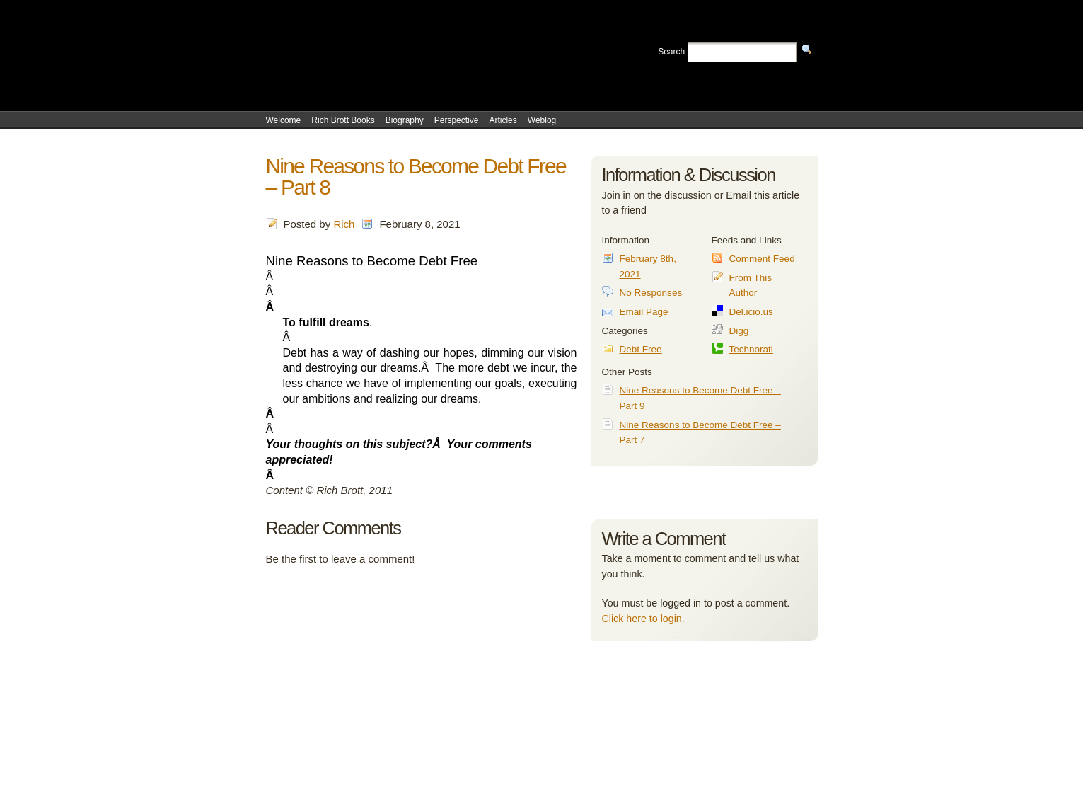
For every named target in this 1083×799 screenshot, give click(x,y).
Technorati (751, 349)
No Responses (651, 292)
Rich (343, 224)
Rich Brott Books (342, 120)
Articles (502, 120)
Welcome (283, 120)
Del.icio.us (751, 311)
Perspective (456, 120)
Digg (739, 331)
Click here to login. (643, 618)
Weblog (542, 120)
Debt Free (641, 349)
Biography (405, 120)
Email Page (644, 311)
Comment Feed (762, 258)
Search (671, 52)
